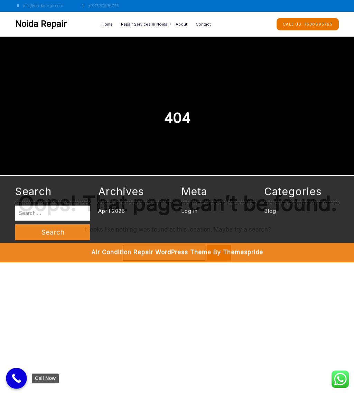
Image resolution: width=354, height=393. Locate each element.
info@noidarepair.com (39, 5)
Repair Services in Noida (144, 24)
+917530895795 (99, 5)
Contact (203, 24)
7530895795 (308, 24)
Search (219, 252)
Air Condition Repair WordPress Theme (151, 175)
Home (107, 24)
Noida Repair (41, 24)
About (181, 24)
